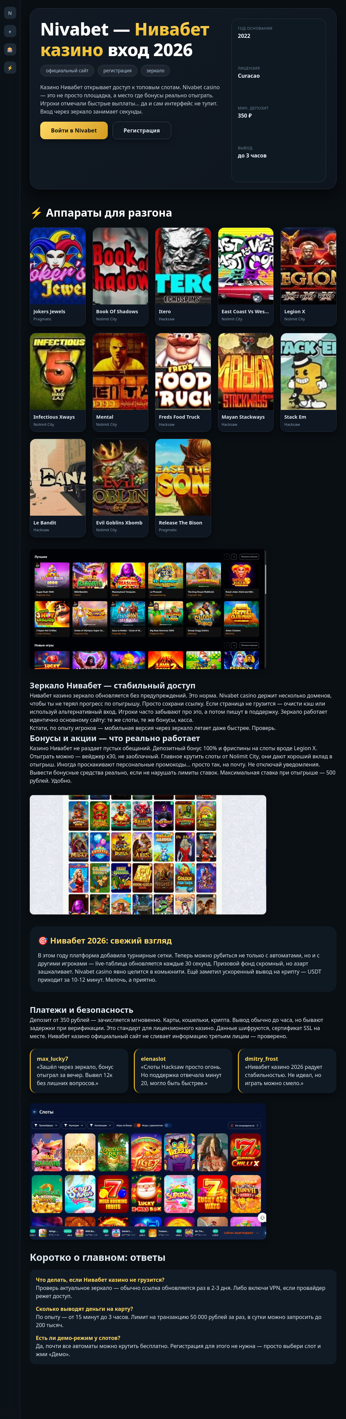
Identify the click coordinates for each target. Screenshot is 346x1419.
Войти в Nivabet (74, 130)
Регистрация (142, 130)
